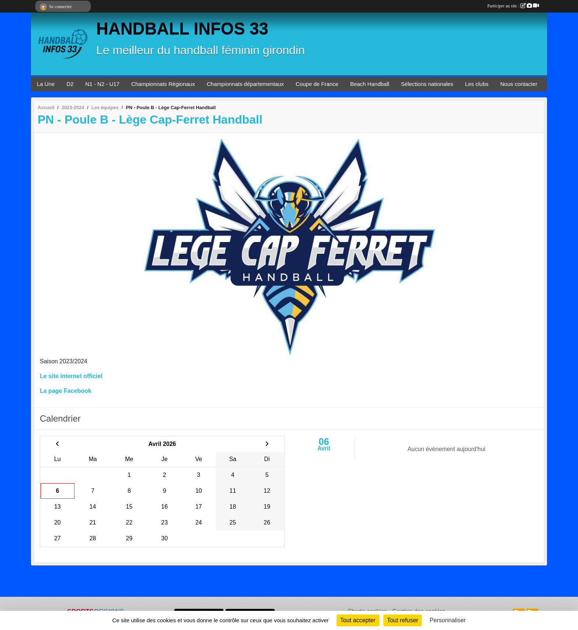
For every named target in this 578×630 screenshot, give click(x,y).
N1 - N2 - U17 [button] (103, 84)
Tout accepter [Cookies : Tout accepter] (358, 620)
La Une (46, 84)
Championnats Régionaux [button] (163, 84)
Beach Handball (369, 84)
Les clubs (476, 84)
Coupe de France (317, 84)
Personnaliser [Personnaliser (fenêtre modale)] (448, 620)
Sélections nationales (427, 84)
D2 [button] (69, 84)
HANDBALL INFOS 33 (182, 28)
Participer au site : (513, 5)
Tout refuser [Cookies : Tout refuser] (402, 620)
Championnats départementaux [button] (245, 84)
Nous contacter (518, 84)
